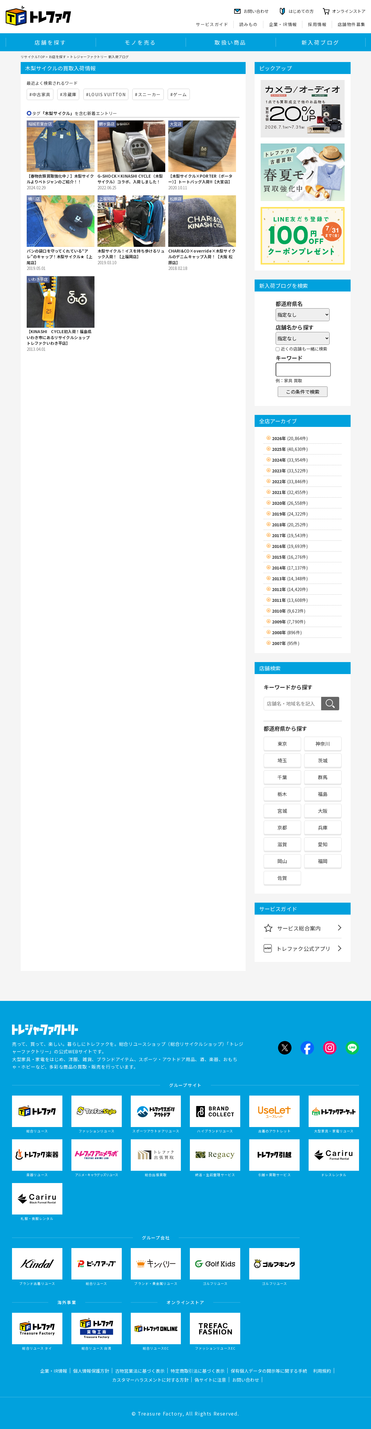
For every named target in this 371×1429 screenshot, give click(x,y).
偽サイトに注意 (210, 1380)
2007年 (285, 643)
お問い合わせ (245, 1380)
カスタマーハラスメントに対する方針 (150, 1380)
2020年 (290, 503)
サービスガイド (212, 24)
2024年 (290, 460)
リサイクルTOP (33, 56)
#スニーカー (148, 94)
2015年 (290, 557)
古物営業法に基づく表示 (140, 1371)
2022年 (290, 481)
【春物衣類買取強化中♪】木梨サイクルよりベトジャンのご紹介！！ (60, 179)
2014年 (290, 568)
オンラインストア (349, 11)
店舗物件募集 (351, 24)
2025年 (290, 449)
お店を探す (57, 56)
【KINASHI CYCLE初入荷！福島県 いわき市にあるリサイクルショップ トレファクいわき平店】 (59, 337)
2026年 (290, 438)
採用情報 (317, 24)
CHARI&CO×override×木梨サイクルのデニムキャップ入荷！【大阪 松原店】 (202, 256)
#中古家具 (40, 94)
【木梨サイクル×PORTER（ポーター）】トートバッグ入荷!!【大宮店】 (200, 179)
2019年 (290, 514)
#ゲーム (178, 94)
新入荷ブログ (320, 42)
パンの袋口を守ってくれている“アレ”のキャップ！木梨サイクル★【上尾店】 (59, 256)
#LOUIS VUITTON (106, 94)
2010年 (289, 611)
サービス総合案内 (292, 928)
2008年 (287, 632)
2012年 (290, 589)
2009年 (289, 622)
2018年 (290, 525)
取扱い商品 (230, 42)
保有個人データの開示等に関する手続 (269, 1371)
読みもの (248, 24)
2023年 (290, 471)
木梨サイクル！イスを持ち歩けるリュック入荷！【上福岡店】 (131, 254)
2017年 (290, 535)
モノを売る (140, 42)
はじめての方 (301, 11)
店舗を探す (50, 42)
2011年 (290, 600)
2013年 (290, 578)
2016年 (290, 546)
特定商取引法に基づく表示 (198, 1371)
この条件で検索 (302, 391)
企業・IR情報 (283, 24)
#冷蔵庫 (68, 94)
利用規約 (322, 1371)
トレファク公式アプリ (297, 948)
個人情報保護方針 (91, 1371)
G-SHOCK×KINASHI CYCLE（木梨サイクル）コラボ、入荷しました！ (130, 179)
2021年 (290, 492)
